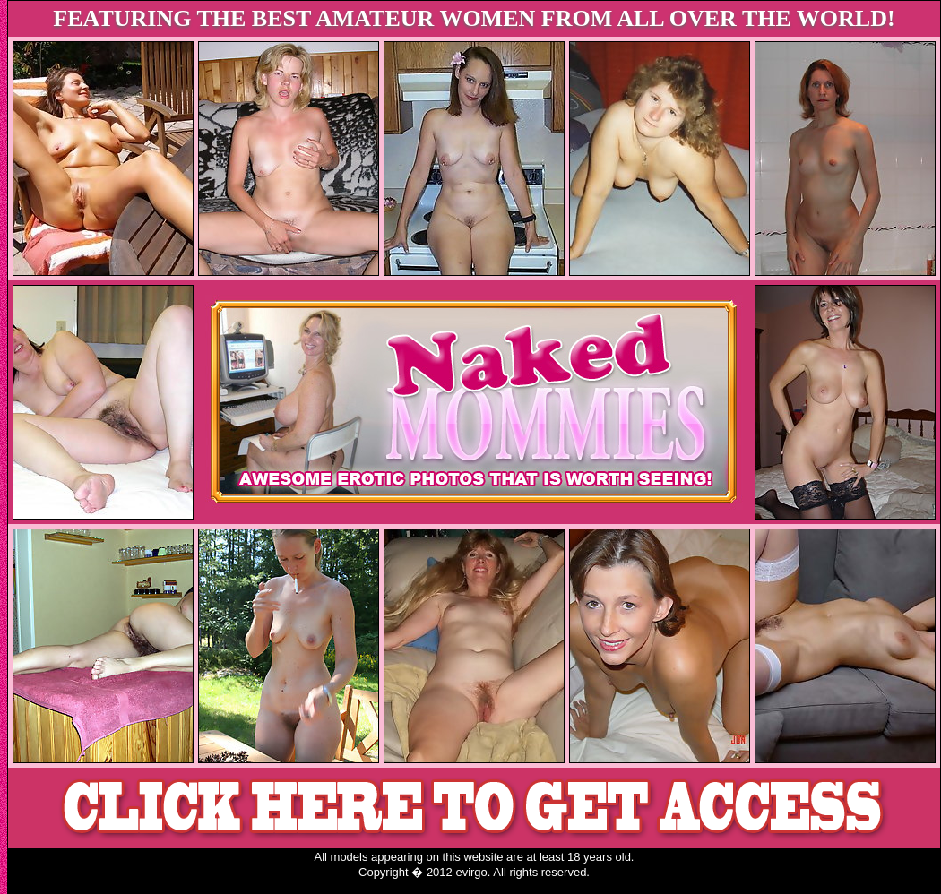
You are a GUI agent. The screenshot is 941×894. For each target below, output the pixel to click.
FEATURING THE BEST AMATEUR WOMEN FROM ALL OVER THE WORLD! (473, 18)
